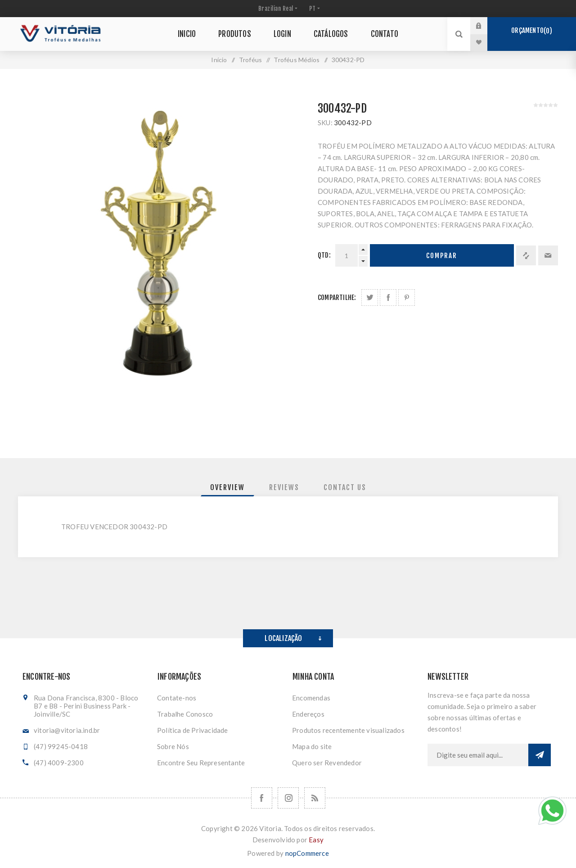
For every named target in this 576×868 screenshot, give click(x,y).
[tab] (227, 487)
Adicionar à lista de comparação (526, 255)
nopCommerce (307, 853)
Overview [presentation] (227, 487)
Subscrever (539, 755)
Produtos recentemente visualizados (348, 730)
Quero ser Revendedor (327, 763)
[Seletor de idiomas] (313, 8)
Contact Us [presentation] (345, 487)
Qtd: (324, 255)
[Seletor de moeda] (277, 8)
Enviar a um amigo (548, 255)
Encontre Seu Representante (201, 763)
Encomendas (311, 698)
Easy (316, 840)
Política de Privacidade (192, 730)
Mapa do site (312, 746)
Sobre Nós (173, 746)
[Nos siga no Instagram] (288, 798)
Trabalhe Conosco (185, 714)
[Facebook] (261, 798)
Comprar (441, 255)
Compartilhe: (337, 297)
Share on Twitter (369, 297)
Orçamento (531, 30)
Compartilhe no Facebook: (388, 297)
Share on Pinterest (406, 297)
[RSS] (314, 798)
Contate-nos (176, 698)
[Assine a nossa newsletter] (478, 755)
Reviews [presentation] (284, 487)
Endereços (308, 714)
